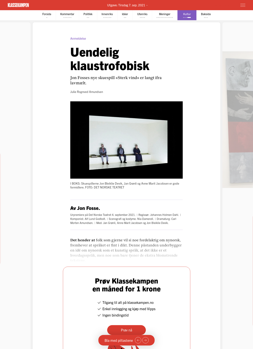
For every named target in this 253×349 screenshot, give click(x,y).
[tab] (47, 15)
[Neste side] (145, 340)
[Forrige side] (138, 340)
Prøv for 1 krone (222, 5)
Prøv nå (126, 330)
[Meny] (242, 5)
